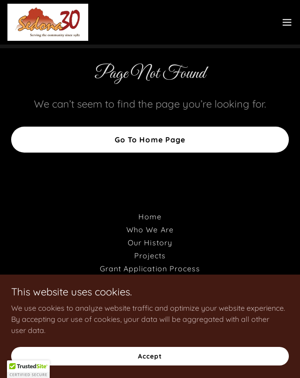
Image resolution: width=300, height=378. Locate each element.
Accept (150, 356)
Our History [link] (150, 242)
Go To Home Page (150, 139)
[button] (287, 22)
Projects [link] (150, 255)
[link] (47, 22)
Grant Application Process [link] (150, 268)
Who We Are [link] (149, 229)
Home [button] (150, 216)
